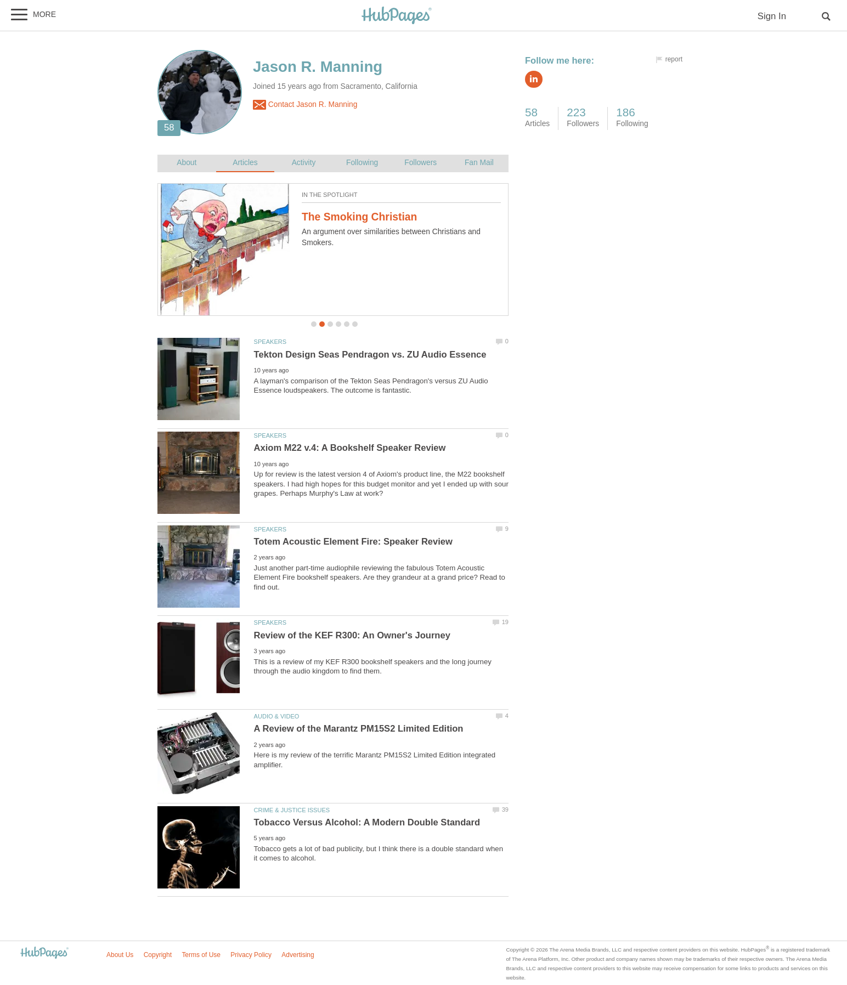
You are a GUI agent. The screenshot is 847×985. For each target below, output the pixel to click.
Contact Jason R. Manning (305, 104)
